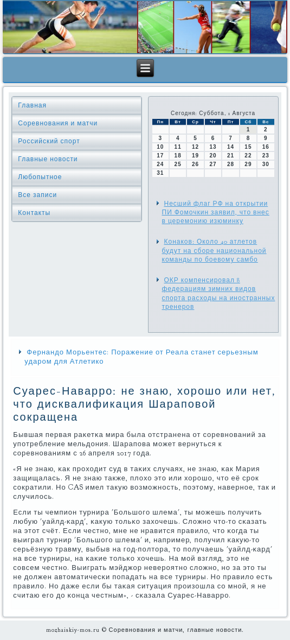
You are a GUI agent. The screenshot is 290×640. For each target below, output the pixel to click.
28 (230, 164)
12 (195, 147)
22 (248, 156)
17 (160, 156)
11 (178, 147)
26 (195, 164)
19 (195, 156)
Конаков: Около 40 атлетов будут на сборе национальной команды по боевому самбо (214, 250)
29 (248, 164)
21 (230, 156)
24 (160, 164)
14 (230, 147)
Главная (32, 105)
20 (212, 156)
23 (265, 156)
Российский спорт (49, 141)
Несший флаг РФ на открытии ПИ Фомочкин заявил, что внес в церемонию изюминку (215, 212)
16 (265, 147)
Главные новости (48, 159)
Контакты (34, 212)
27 (212, 164)
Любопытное (40, 177)
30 (265, 164)
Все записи (37, 195)
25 (178, 164)
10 (160, 147)
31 (160, 173)
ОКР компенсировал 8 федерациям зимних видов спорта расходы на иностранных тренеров (218, 293)
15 (248, 147)
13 (212, 147)
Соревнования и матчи (58, 123)
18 (178, 156)
